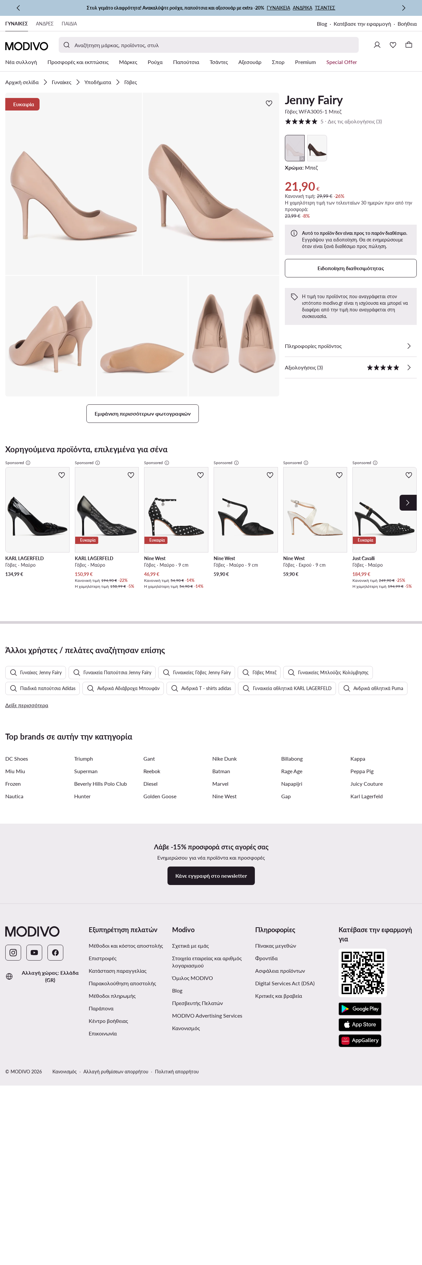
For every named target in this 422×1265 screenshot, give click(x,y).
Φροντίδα (266, 979)
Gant (149, 779)
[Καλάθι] (409, 45)
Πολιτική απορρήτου (177, 1092)
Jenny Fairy (314, 99)
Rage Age (291, 792)
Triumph (83, 779)
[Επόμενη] (403, 8)
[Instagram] (13, 974)
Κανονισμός (186, 1049)
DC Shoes (16, 779)
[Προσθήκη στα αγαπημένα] (269, 103)
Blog (322, 23)
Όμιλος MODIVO (192, 999)
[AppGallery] (360, 1061)
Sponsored (18, 462)
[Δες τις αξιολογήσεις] (409, 367)
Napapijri (291, 805)
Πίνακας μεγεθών (275, 967)
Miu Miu (15, 792)
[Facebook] (55, 974)
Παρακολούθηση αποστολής (122, 1004)
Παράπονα (101, 1029)
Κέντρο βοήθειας (108, 1042)
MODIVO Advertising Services (207, 1036)
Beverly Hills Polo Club (100, 805)
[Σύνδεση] (377, 45)
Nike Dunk (224, 779)
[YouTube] (34, 974)
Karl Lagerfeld (366, 817)
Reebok (151, 792)
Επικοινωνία (103, 1054)
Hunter (82, 817)
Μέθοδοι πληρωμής (112, 1017)
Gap (286, 817)
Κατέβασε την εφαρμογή (362, 23)
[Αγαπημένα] (393, 45)
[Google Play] (360, 1030)
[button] (73, 184)
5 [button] (333, 121)
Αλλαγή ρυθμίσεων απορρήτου (115, 1092)
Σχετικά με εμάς (190, 967)
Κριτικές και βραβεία (278, 1017)
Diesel (150, 805)
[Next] (408, 503)
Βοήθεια (407, 23)
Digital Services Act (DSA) (285, 1004)
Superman (86, 792)
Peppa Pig (362, 792)
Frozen (13, 805)
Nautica (14, 817)
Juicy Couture (366, 805)
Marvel (220, 805)
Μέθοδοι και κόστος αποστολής (126, 967)
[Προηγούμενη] (18, 8)
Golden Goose (159, 817)
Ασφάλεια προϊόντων (280, 992)
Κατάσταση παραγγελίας (117, 992)
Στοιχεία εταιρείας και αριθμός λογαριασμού (207, 983)
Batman (221, 792)
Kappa (357, 779)
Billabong (292, 779)
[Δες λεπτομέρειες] (409, 346)
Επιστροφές (102, 979)
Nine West (224, 817)
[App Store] (360, 1046)
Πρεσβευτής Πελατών (197, 1024)
